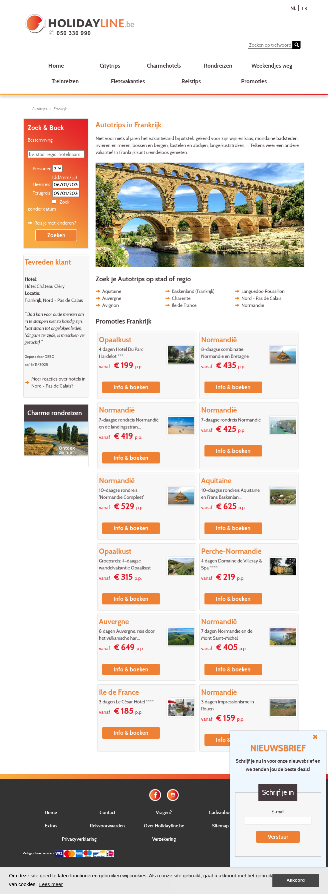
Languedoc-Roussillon (263, 291)
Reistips (191, 81)
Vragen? (164, 812)
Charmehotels (164, 65)
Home (56, 65)
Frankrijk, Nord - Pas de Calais (54, 300)
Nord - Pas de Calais (261, 298)
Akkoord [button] (296, 880)
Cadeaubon (220, 812)
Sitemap (220, 825)
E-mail (277, 811)
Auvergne (111, 298)
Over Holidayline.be (164, 825)
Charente (181, 298)
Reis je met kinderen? (55, 223)
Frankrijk (60, 108)
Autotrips (39, 108)
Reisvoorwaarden (107, 825)
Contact (108, 812)
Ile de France (184, 305)
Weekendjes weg (271, 65)
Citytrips (110, 65)
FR (304, 8)
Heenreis (41, 184)
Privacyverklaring (79, 839)
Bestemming (40, 140)
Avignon (110, 305)
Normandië (252, 305)
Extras (51, 825)
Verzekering (164, 839)
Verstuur (278, 836)
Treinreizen (65, 81)
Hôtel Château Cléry (45, 286)
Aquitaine (111, 291)
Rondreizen (218, 65)
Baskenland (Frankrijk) (193, 291)
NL (293, 8)
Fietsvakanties (128, 81)
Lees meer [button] (51, 884)
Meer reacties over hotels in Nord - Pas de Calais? (58, 382)
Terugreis (41, 193)
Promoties (254, 81)
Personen (42, 168)
